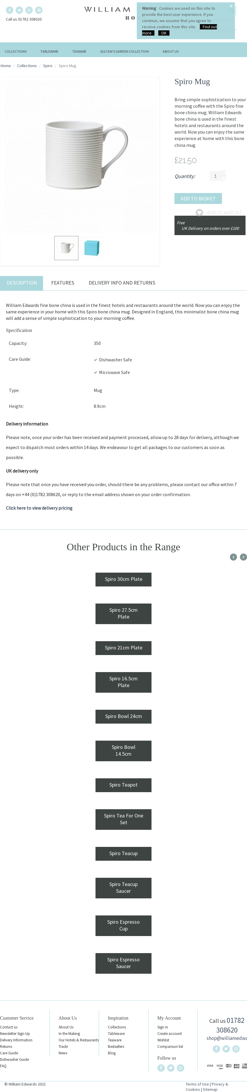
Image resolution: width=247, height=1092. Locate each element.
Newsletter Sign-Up (15, 1033)
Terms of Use (197, 1084)
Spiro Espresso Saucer (123, 963)
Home (6, 65)
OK (164, 33)
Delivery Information (16, 1040)
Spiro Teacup (123, 853)
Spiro (47, 65)
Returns (6, 1046)
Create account (169, 1033)
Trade (63, 1046)
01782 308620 (230, 1025)
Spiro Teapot (123, 784)
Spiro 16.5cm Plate (123, 682)
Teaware (79, 51)
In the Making (69, 1033)
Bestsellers (116, 1046)
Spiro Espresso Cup (123, 925)
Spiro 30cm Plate (123, 579)
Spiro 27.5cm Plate (123, 613)
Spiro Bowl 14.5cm (123, 750)
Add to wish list (223, 212)
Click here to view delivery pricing (39, 508)
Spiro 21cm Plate (123, 647)
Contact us (8, 1027)
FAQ (3, 1065)
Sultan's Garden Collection (124, 51)
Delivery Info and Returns (122, 283)
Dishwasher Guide (14, 1059)
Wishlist (163, 1040)
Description (22, 283)
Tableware (49, 51)
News (63, 1053)
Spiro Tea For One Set (123, 819)
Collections (16, 51)
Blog (112, 1053)
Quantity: (184, 176)
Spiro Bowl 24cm (123, 716)
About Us (171, 51)
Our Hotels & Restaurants (79, 1040)
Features (62, 283)
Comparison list (170, 1046)
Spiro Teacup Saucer (123, 887)
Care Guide (9, 1053)
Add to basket (198, 198)
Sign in (162, 1027)
